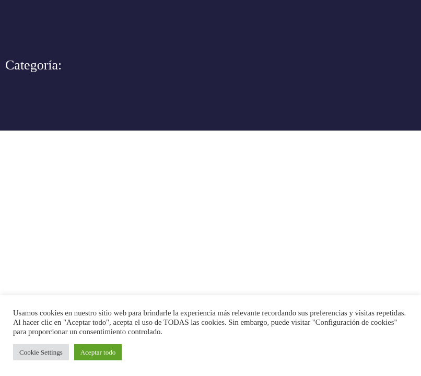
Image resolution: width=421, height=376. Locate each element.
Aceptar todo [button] (98, 352)
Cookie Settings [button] (41, 352)
